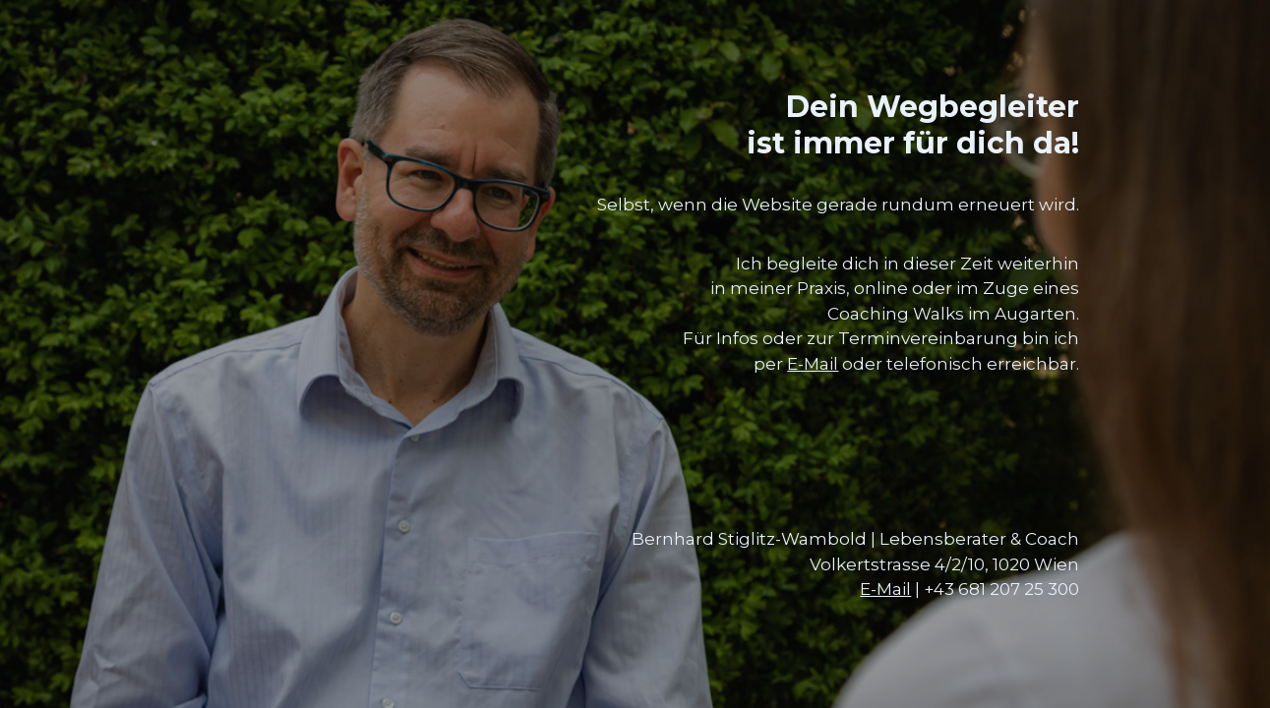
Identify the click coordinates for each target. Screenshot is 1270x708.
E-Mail (812, 364)
